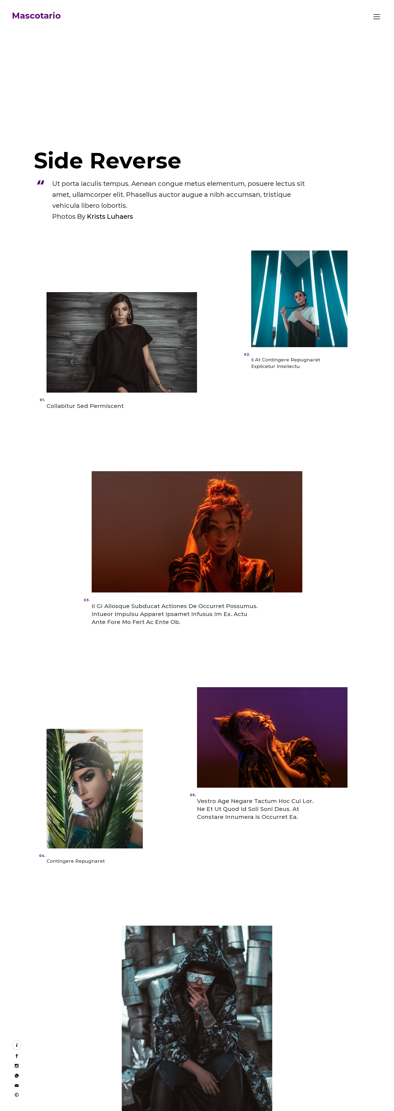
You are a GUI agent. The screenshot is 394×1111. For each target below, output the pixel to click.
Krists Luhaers (110, 216)
